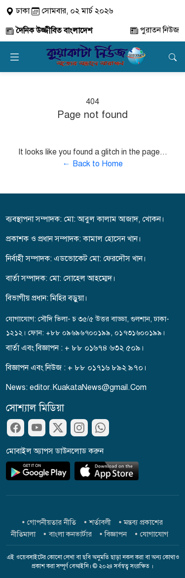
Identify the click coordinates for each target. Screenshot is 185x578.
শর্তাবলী (100, 522)
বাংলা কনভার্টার (70, 534)
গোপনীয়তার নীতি (51, 522)
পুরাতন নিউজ (154, 30)
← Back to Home (93, 164)
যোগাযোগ (154, 534)
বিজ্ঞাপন (116, 534)
